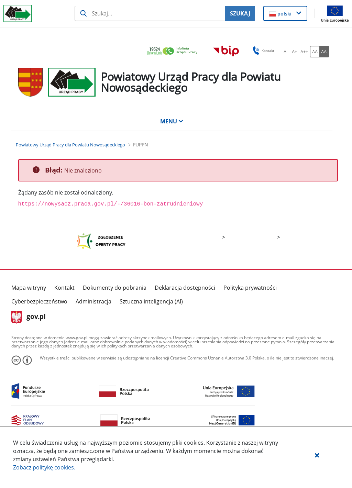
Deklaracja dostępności (185, 287)
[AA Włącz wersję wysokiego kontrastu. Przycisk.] (324, 51)
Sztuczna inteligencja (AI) (151, 301)
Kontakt (64, 287)
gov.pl (28, 317)
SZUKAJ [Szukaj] (240, 13)
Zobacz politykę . (44, 467)
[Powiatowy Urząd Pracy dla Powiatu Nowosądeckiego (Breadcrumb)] (70, 145)
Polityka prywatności (250, 287)
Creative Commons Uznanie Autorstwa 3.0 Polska (217, 358)
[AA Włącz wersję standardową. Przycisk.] (314, 51)
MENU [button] (172, 121)
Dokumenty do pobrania (114, 287)
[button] (317, 455)
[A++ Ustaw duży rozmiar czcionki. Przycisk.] (304, 51)
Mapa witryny (28, 287)
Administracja (93, 301)
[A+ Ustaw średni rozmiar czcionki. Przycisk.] (294, 51)
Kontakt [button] (262, 50)
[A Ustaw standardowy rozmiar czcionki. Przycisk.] (285, 51)
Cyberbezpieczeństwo (39, 301)
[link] (173, 51)
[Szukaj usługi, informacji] (150, 13)
